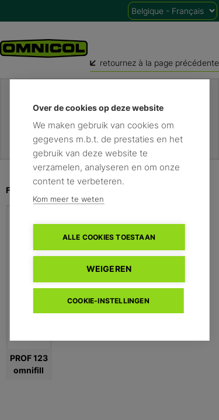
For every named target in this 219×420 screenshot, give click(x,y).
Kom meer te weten (68, 199)
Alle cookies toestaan (108, 237)
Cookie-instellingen (108, 300)
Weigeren (109, 269)
